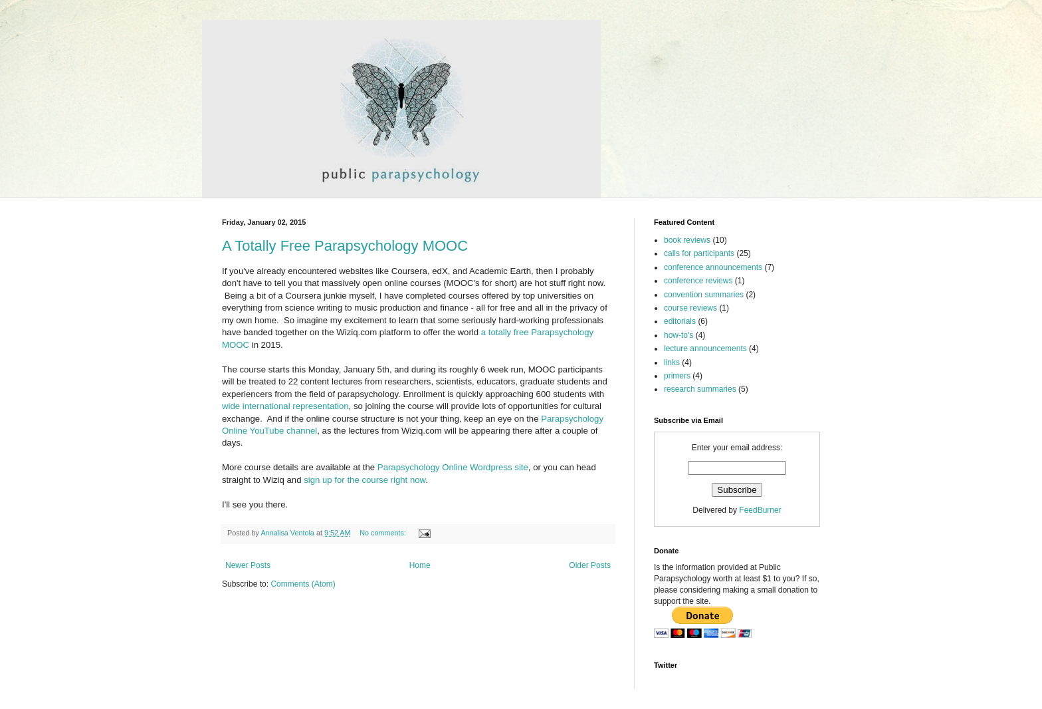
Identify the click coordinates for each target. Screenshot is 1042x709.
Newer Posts (247, 565)
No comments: (384, 533)
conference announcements (713, 267)
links (672, 362)
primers (677, 375)
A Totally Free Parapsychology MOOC (345, 245)
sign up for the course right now (364, 480)
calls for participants (699, 253)
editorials (680, 321)
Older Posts (590, 565)
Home (420, 565)
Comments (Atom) (302, 584)
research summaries (700, 389)
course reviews (690, 308)
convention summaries (704, 294)
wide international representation (285, 406)
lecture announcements (705, 348)
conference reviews (698, 280)
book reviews (687, 240)
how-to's (678, 335)
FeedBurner (760, 510)
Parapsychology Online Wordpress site (452, 467)
